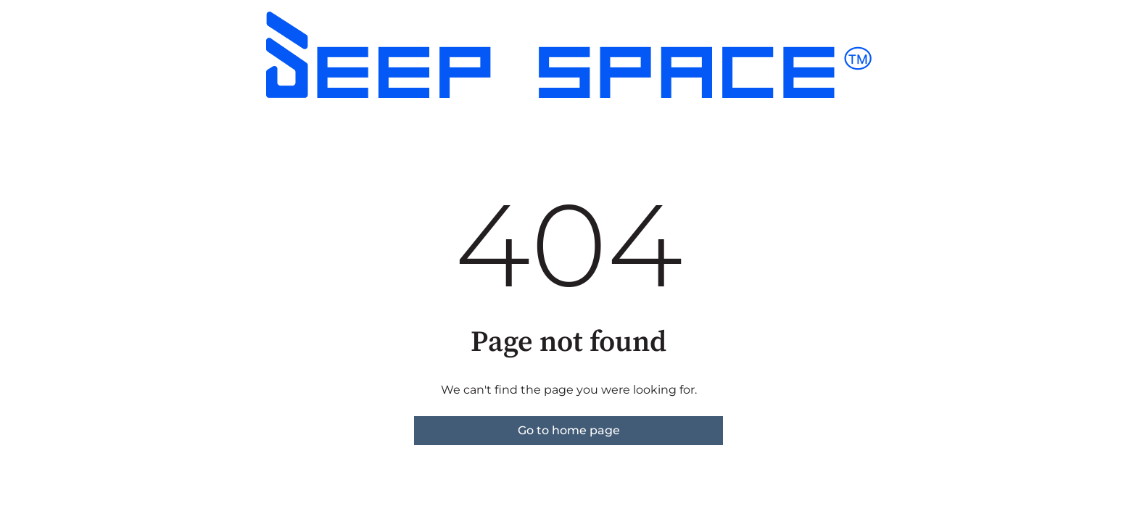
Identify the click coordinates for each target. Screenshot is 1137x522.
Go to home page (569, 430)
